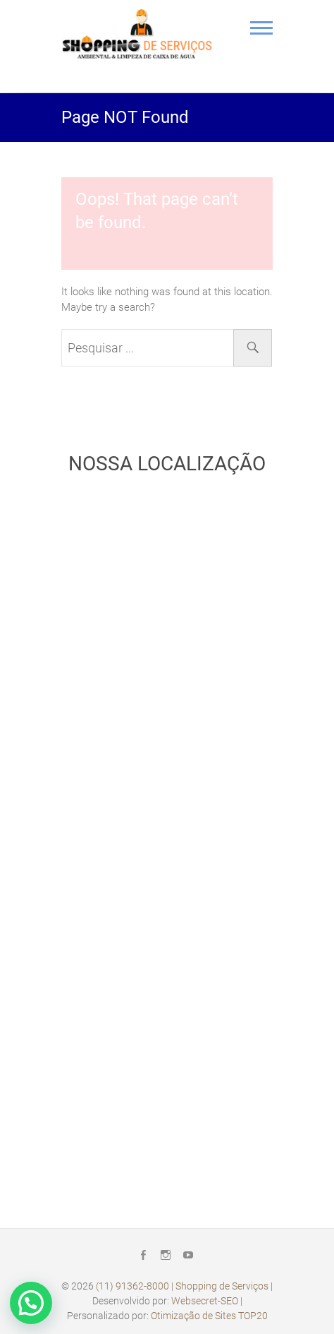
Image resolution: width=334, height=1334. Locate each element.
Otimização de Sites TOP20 (209, 1315)
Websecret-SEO (204, 1300)
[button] (31, 1303)
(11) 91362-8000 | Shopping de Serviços (182, 1286)
